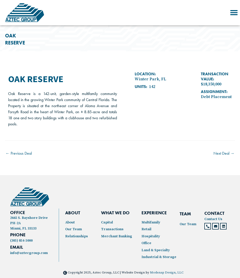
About (70, 222)
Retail (146, 229)
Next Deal (223, 153)
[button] (234, 13)
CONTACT (214, 213)
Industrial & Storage (158, 257)
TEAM (185, 214)
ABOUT (72, 213)
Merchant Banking (116, 236)
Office (146, 243)
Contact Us (213, 219)
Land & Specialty (155, 250)
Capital (107, 222)
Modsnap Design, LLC (166, 272)
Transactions (112, 229)
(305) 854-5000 (21, 240)
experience (154, 213)
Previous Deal (19, 153)
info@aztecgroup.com (29, 253)
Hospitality (150, 236)
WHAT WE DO (115, 213)
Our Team (73, 229)
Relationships (76, 236)
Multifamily (150, 222)
